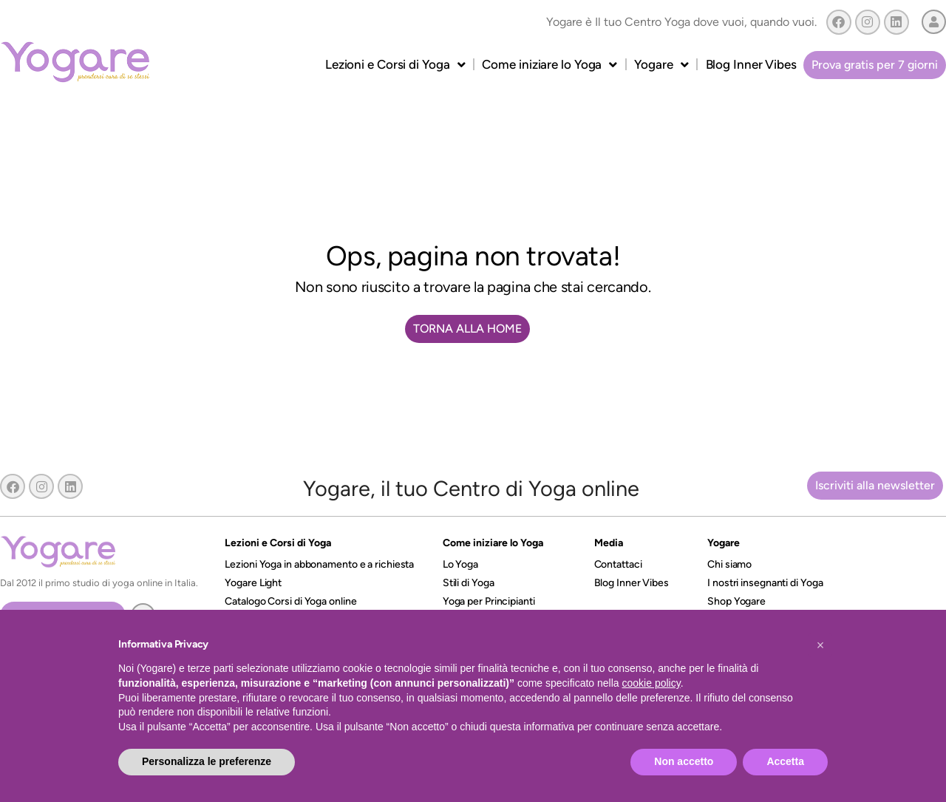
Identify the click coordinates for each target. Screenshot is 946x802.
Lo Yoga (460, 564)
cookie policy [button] (651, 683)
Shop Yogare (736, 601)
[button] (820, 645)
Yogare (661, 64)
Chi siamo (729, 564)
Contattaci (618, 564)
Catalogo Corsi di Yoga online (290, 601)
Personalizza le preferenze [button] (206, 761)
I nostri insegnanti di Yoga (765, 583)
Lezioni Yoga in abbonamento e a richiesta (319, 564)
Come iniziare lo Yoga (549, 64)
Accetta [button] (785, 761)
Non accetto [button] (683, 761)
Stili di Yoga (468, 583)
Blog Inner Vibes (751, 64)
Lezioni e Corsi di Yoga (395, 64)
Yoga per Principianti (489, 601)
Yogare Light (253, 583)
